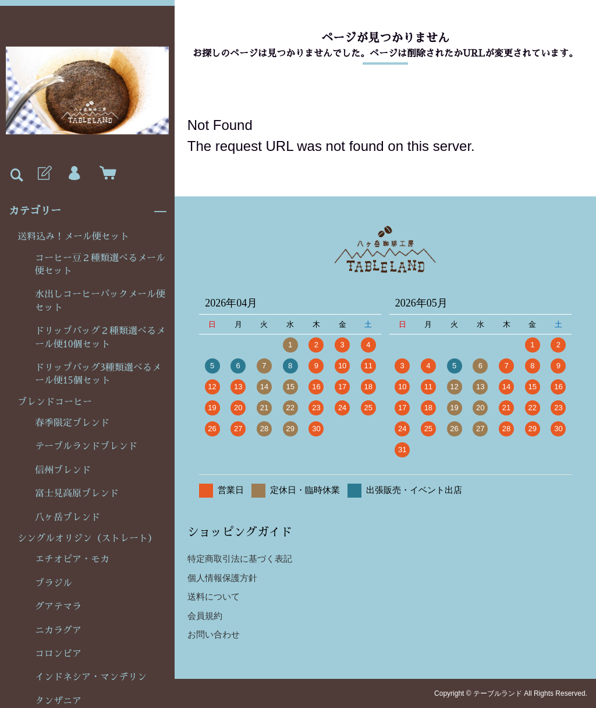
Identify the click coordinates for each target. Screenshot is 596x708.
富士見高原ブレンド (77, 493)
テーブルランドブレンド (86, 446)
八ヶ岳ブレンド (67, 517)
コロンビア (58, 653)
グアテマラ (58, 606)
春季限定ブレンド (72, 423)
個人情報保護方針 (222, 578)
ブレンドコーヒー (54, 402)
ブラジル (53, 583)
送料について (213, 596)
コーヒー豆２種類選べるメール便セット (100, 264)
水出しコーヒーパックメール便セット (100, 301)
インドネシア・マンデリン (91, 677)
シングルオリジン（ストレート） (87, 538)
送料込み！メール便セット (73, 236)
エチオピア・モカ (72, 559)
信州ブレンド (63, 470)
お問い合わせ (213, 634)
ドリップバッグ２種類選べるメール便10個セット (100, 337)
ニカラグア (58, 630)
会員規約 (204, 616)
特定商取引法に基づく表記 (239, 558)
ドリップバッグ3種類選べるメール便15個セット (98, 374)
